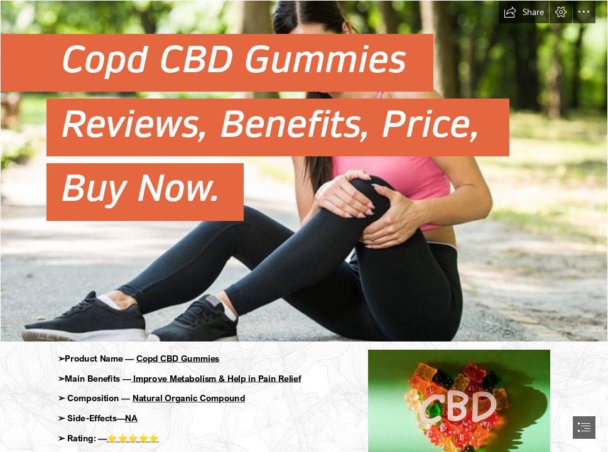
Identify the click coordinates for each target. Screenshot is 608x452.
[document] (304, 226)
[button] (524, 12)
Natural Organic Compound (189, 398)
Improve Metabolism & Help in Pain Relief (216, 378)
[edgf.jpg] (304, 171)
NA (132, 417)
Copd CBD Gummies (177, 358)
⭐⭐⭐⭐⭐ (133, 438)
